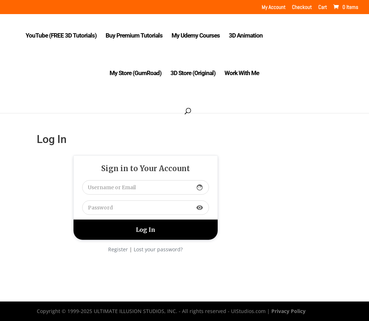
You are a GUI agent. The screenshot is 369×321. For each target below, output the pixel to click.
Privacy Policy (288, 311)
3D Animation (246, 36)
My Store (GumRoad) (135, 73)
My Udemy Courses (196, 36)
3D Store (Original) (192, 73)
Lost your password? (158, 249)
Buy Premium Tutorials (134, 36)
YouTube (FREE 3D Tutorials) (61, 36)
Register (118, 249)
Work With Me (241, 73)
